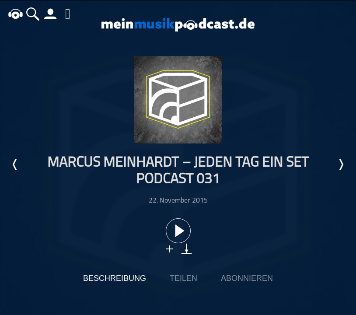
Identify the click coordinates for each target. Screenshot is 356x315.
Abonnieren (247, 278)
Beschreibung (114, 278)
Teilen (183, 278)
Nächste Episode (340, 164)
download (186, 248)
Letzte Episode (15, 164)
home (15, 14)
